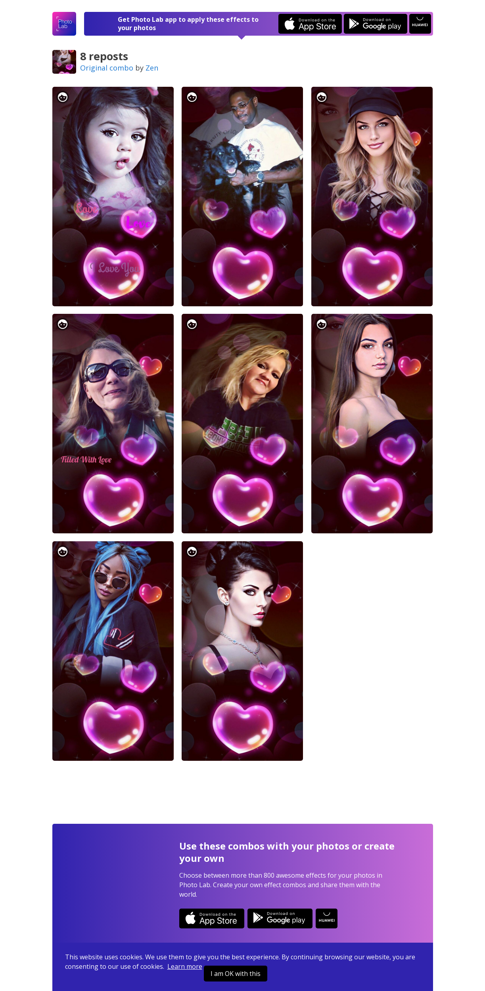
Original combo (106, 68)
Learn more (184, 966)
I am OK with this (236, 973)
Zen (152, 68)
